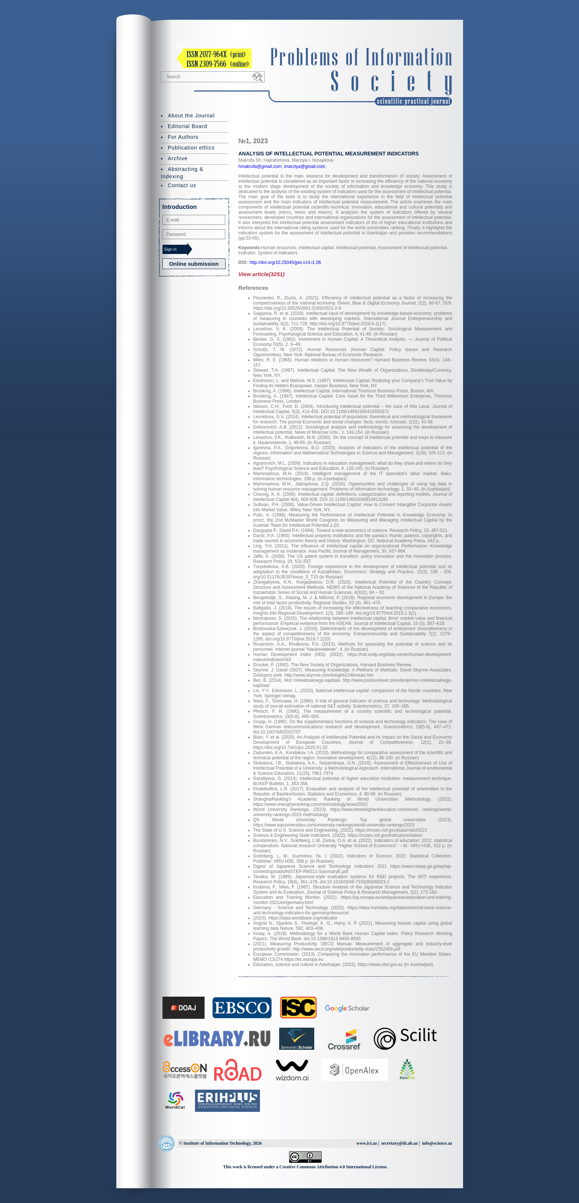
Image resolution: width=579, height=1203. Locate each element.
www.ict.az (366, 1143)
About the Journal (191, 115)
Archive (178, 158)
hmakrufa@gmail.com (260, 166)
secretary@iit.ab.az (399, 1143)
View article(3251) (262, 274)
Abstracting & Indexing (182, 172)
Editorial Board (188, 126)
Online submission (194, 264)
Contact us (182, 185)
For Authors (183, 137)
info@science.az (437, 1143)
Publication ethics (191, 148)
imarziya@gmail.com (304, 166)
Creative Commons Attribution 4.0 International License (333, 1166)
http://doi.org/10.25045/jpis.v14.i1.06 (285, 262)
